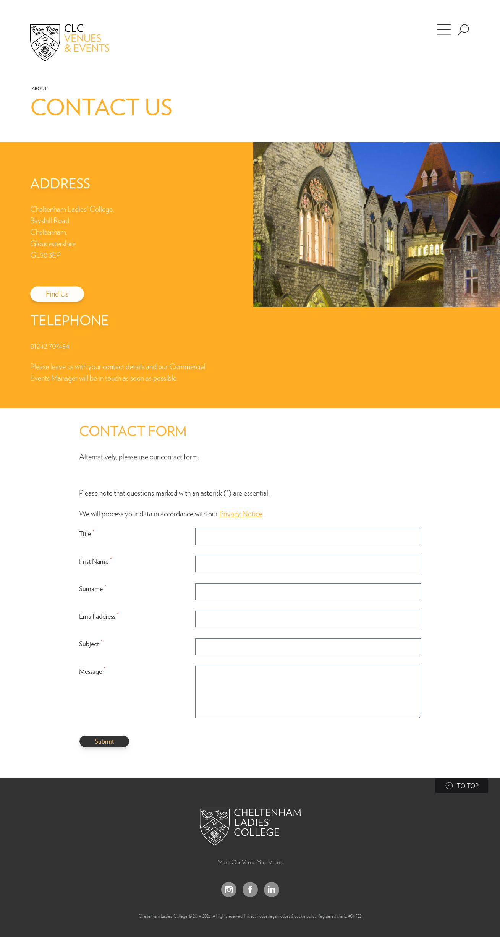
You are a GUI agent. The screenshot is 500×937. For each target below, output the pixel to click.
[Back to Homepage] (250, 827)
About (39, 88)
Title (86, 533)
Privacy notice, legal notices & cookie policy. (280, 916)
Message (92, 671)
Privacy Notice (240, 513)
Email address (99, 616)
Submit (104, 741)
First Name (95, 561)
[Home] (80, 42)
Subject (90, 643)
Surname (92, 588)
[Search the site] (463, 30)
